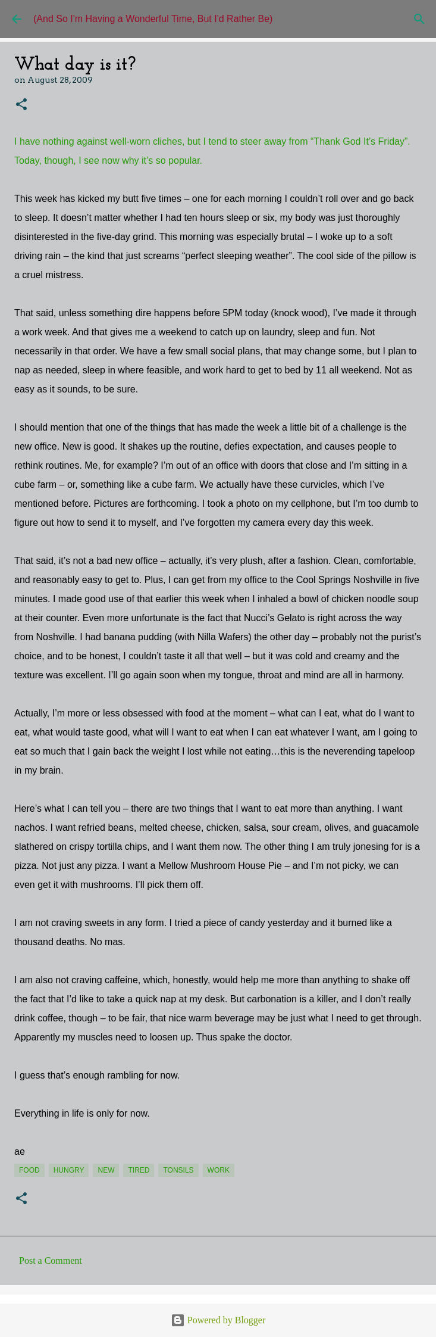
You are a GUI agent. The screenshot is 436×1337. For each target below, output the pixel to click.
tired (138, 1170)
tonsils (178, 1170)
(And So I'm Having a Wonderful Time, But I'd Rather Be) (152, 19)
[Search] (419, 19)
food (29, 1170)
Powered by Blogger (218, 1320)
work (219, 1170)
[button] (21, 105)
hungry (69, 1170)
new (106, 1170)
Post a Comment (50, 1260)
